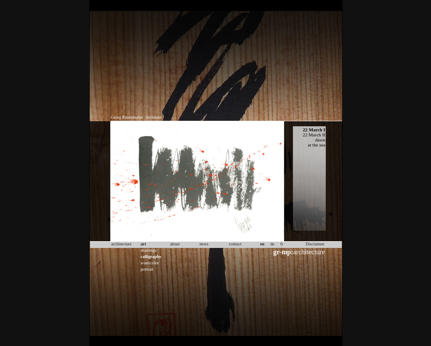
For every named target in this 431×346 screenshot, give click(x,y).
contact (235, 244)
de (272, 244)
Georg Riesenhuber (127, 117)
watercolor (150, 263)
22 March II (314, 134)
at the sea (316, 144)
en (262, 244)
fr (281, 244)
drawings (149, 250)
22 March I (314, 129)
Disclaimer (315, 244)
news (204, 244)
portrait (147, 269)
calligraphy (151, 256)
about (175, 244)
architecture (299, 252)
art (143, 244)
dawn (320, 139)
